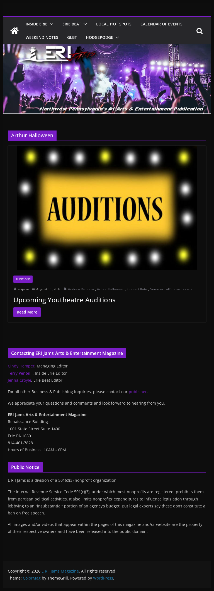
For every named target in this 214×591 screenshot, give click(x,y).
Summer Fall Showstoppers (171, 289)
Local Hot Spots (114, 24)
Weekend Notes (42, 37)
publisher (138, 391)
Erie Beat (71, 24)
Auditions (23, 279)
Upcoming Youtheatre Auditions (64, 299)
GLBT (72, 37)
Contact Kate (137, 289)
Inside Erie (36, 24)
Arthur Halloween (110, 289)
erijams (24, 289)
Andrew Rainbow (81, 289)
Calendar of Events (161, 24)
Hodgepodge (99, 37)
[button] (50, 24)
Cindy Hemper (21, 366)
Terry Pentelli (20, 373)
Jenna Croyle (19, 380)
